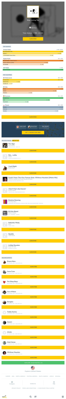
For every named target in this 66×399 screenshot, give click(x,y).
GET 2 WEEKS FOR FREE (33, 132)
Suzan (10, 246)
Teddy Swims (12, 312)
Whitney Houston (13, 179)
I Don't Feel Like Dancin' (17, 189)
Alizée (10, 156)
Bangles (10, 302)
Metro (30, 179)
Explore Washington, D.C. (33, 363)
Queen (9, 322)
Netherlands (8, 78)
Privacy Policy (16, 388)
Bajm (9, 224)
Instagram (12, 383)
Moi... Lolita (12, 155)
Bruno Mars (11, 167)
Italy (6, 87)
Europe (8, 376)
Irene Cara (11, 271)
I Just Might (12, 166)
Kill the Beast (13, 211)
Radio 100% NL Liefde (8, 62)
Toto (33, 23)
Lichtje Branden (14, 245)
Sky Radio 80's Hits (7, 51)
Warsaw (5, 109)
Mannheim (5, 102)
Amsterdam (6, 80)
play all (16, 140)
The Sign (11, 144)
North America (20, 376)
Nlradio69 (5, 64)
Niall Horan (11, 342)
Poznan (5, 107)
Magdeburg (6, 98)
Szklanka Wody (14, 223)
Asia (13, 376)
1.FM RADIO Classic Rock (9, 55)
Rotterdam (5, 81)
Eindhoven (5, 83)
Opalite (11, 234)
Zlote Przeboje (6, 69)
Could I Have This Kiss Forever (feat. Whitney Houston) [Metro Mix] (32, 177)
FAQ (54, 383)
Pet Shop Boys (12, 201)
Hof (4, 100)
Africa (52, 376)
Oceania (57, 376)
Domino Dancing (14, 200)
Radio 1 (5, 53)
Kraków (5, 111)
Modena (5, 92)
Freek (14, 246)
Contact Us (33, 383)
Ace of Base (11, 145)
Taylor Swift (11, 235)
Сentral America (32, 376)
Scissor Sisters (12, 190)
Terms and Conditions (29, 388)
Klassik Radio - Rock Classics (10, 60)
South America (43, 376)
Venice (4, 91)
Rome (4, 89)
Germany (7, 96)
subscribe (33, 39)
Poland (7, 105)
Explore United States (33, 369)
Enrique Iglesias (23, 179)
